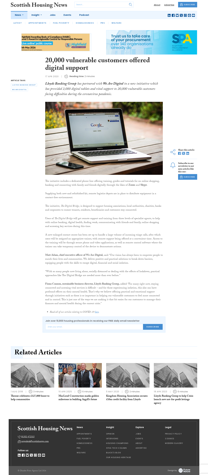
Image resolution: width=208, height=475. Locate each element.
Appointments (37, 23)
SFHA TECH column (116, 448)
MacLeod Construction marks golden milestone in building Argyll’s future (78, 398)
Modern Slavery (174, 443)
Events (67, 15)
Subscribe (152, 327)
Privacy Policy (173, 434)
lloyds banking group (24, 85)
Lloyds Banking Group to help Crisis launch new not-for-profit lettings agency (173, 400)
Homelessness (85, 23)
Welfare (116, 23)
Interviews (112, 438)
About (157, 4)
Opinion (110, 434)
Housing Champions (117, 443)
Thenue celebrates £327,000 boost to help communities (30, 398)
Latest (17, 23)
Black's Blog (113, 452)
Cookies (169, 438)
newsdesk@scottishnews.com (35, 442)
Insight (35, 15)
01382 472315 (28, 437)
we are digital (19, 89)
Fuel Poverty (61, 23)
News (18, 15)
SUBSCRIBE (187, 4)
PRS (103, 23)
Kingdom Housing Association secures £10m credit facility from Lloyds (127, 398)
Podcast (84, 15)
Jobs (52, 15)
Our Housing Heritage (118, 457)
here (97, 312)
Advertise (169, 4)
